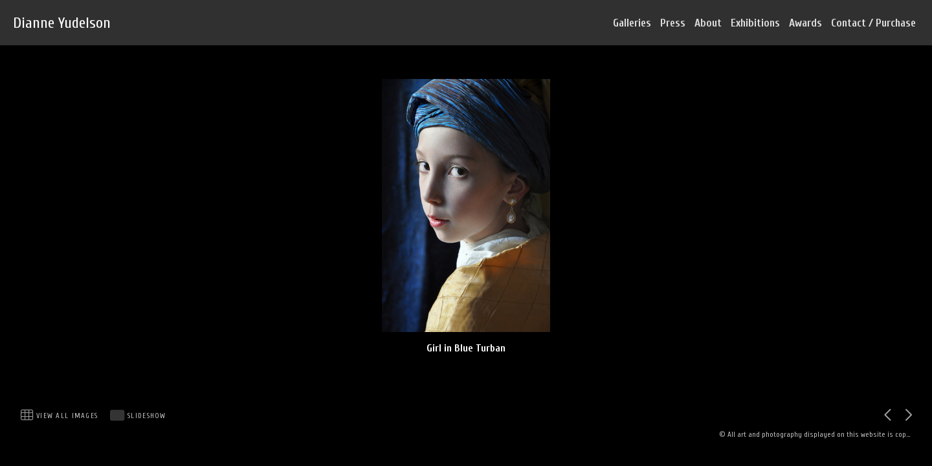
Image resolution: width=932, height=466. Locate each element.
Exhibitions (755, 23)
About (708, 23)
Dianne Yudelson (62, 23)
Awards (805, 23)
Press (672, 23)
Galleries (632, 23)
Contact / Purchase (873, 23)
